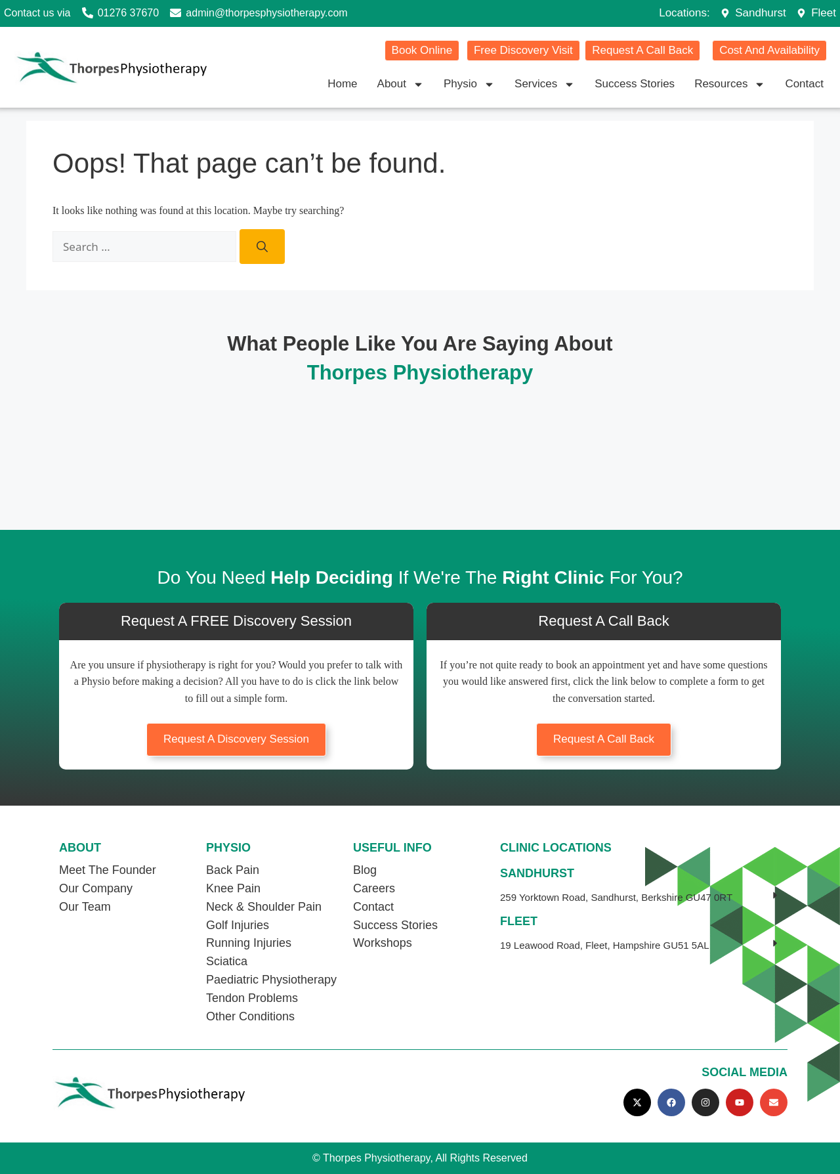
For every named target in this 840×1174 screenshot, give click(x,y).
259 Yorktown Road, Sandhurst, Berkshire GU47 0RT (616, 897)
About (400, 84)
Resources (729, 84)
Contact (804, 83)
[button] (640, 897)
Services (544, 84)
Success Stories (635, 83)
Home (342, 83)
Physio (469, 84)
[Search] (262, 247)
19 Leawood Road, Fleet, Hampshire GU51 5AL (604, 945)
